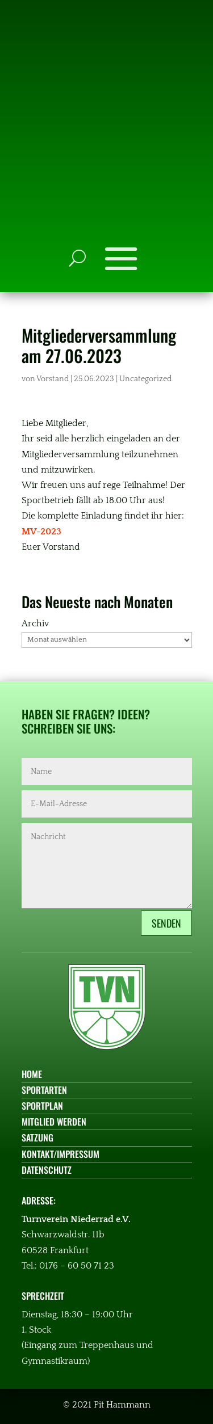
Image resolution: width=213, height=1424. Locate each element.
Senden (166, 923)
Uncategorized (145, 379)
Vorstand (52, 379)
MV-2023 (41, 531)
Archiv (35, 623)
